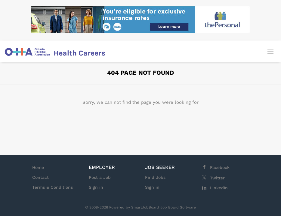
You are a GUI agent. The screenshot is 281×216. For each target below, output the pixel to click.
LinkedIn (219, 187)
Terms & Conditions (52, 187)
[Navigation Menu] (270, 51)
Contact (40, 177)
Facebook (220, 167)
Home (38, 167)
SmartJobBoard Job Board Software (163, 207)
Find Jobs (155, 177)
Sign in (96, 187)
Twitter (217, 178)
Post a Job (100, 177)
